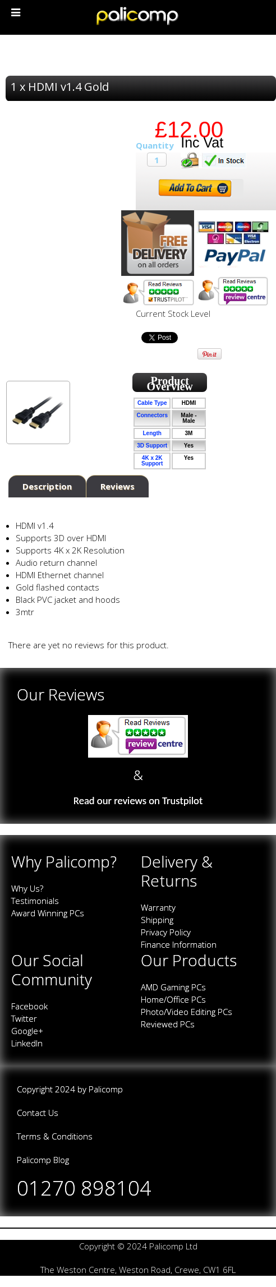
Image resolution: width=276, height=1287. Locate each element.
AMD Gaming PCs (173, 987)
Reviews (117, 486)
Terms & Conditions (55, 1136)
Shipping (157, 919)
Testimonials (35, 900)
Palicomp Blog (43, 1159)
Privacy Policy (166, 932)
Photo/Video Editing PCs (186, 1011)
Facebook (29, 1006)
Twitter (24, 1018)
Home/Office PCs (173, 999)
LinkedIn (27, 1043)
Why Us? (27, 888)
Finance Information (179, 944)
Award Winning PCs (47, 913)
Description (47, 486)
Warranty (158, 907)
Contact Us (37, 1112)
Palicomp (106, 1089)
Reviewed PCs (168, 1024)
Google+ (27, 1030)
